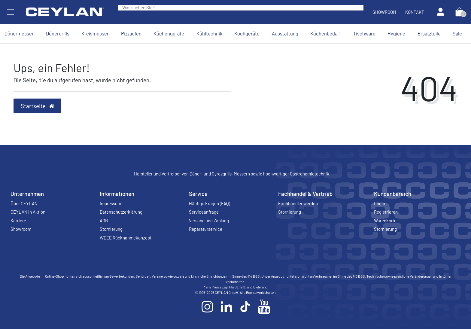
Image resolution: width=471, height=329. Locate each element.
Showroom (384, 12)
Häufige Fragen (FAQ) (209, 203)
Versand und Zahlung (209, 220)
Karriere (18, 220)
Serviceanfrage (204, 212)
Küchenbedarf (325, 33)
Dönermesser (19, 33)
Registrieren (386, 212)
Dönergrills (57, 33)
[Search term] (236, 7)
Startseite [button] (37, 105)
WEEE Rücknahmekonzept (125, 237)
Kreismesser (95, 33)
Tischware (364, 33)
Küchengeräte (168, 33)
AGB (104, 220)
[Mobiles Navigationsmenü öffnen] (11, 12)
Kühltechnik (209, 33)
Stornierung (111, 229)
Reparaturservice (205, 229)
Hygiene (396, 33)
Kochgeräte (247, 33)
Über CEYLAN (24, 203)
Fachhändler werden (298, 203)
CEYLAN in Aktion (28, 212)
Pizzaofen (131, 33)
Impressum (110, 203)
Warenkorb (384, 220)
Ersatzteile (429, 33)
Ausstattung (285, 33)
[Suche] (358, 7)
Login (379, 203)
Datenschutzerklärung (121, 212)
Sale (457, 33)
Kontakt (414, 12)
